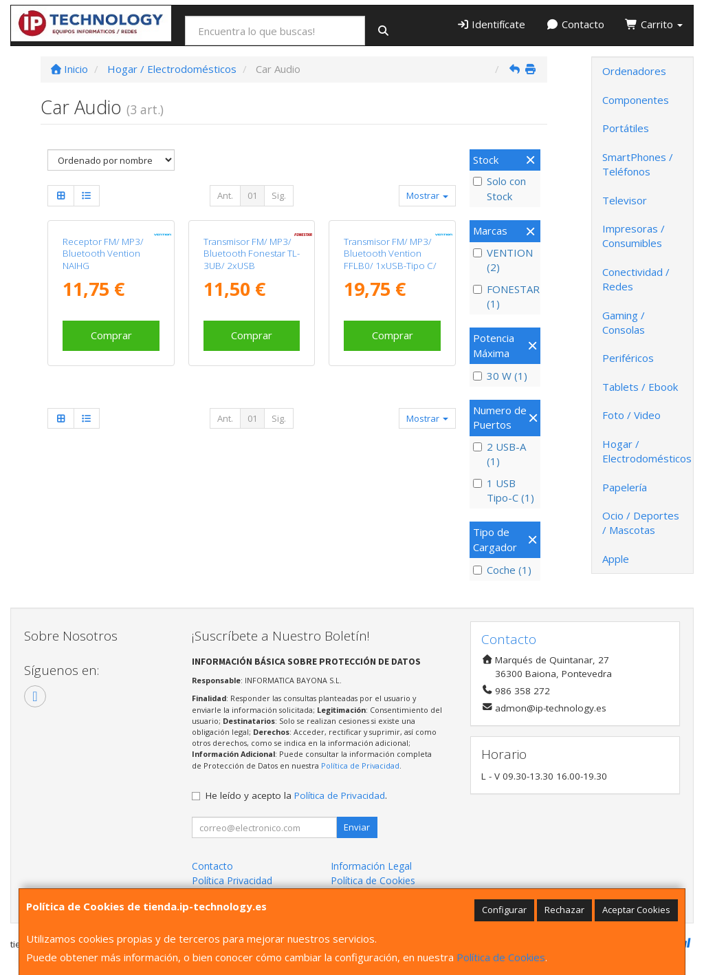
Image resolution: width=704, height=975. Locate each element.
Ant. (225, 195)
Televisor (624, 200)
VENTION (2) (503, 260)
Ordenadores (634, 71)
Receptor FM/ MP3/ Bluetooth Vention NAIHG (103, 348)
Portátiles (625, 128)
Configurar (504, 909)
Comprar (111, 430)
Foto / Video (631, 415)
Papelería (624, 487)
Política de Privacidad (360, 765)
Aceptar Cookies (636, 909)
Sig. (279, 195)
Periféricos (628, 358)
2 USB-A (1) (499, 454)
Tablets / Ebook (640, 387)
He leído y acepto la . (296, 795)
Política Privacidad (232, 880)
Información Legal (371, 865)
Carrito (654, 24)
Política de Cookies (500, 957)
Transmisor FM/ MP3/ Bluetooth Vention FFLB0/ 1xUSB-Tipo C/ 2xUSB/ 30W (390, 354)
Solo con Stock (499, 188)
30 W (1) (500, 376)
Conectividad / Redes (636, 279)
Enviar (357, 827)
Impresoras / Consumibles (633, 236)
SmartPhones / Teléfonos (637, 164)
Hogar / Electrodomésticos (647, 451)
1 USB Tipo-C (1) (503, 490)
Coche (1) (502, 570)
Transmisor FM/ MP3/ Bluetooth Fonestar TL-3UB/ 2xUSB (252, 348)
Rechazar (564, 909)
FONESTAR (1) (505, 296)
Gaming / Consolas (623, 322)
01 (252, 195)
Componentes (635, 100)
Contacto (575, 24)
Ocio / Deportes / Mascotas (640, 522)
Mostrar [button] (427, 195)
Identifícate (491, 24)
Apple (615, 559)
